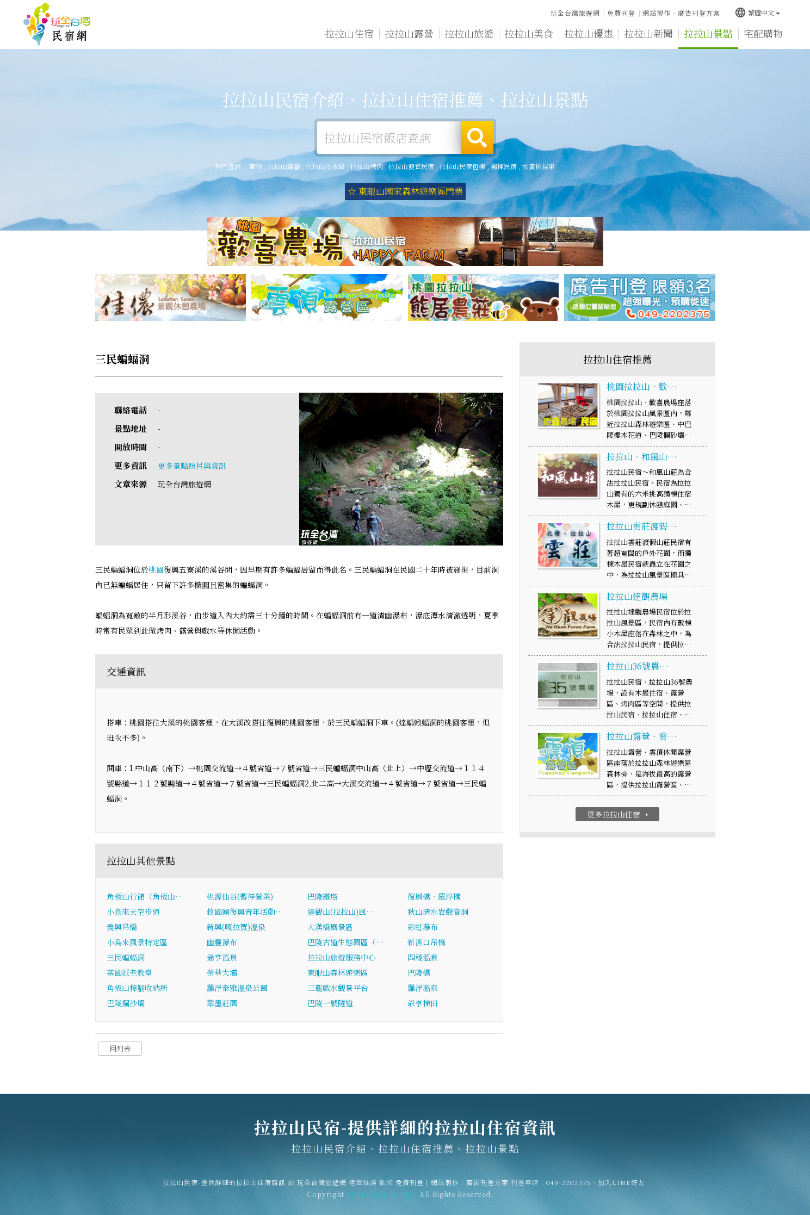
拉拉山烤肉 (366, 166)
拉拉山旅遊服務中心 (341, 957)
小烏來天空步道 (133, 911)
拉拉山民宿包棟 (462, 166)
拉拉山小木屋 (325, 166)
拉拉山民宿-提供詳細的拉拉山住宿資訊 (57, 24)
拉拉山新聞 (648, 33)
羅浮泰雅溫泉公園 (237, 987)
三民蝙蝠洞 (126, 957)
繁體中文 (757, 12)
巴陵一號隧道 (330, 1002)
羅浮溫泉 (422, 987)
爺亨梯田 (422, 1002)
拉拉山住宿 (349, 33)
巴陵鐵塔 (322, 896)
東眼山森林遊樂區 (337, 972)
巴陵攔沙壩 (126, 1002)
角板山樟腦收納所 (137, 987)
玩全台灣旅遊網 (575, 12)
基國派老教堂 (129, 972)
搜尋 (477, 137)
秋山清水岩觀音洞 (437, 911)
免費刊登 (621, 12)
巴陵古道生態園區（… (345, 942)
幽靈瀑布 (222, 942)
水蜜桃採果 (538, 166)
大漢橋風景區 (330, 926)
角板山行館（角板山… (145, 896)
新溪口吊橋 (426, 942)
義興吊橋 (122, 926)
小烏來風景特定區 (137, 942)
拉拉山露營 (409, 33)
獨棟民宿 (504, 166)
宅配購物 (763, 34)
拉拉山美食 (528, 33)
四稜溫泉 (422, 957)
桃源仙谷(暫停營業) (240, 896)
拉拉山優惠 (588, 33)
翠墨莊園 (222, 1002)
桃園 (156, 569)
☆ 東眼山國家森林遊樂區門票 (405, 191)
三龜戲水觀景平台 (337, 987)
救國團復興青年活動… (245, 911)
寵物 (255, 166)
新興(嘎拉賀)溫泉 (236, 926)
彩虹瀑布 (422, 926)
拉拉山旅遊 (468, 33)
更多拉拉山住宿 (619, 814)
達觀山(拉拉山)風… (340, 911)
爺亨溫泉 (222, 957)
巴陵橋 (418, 972)
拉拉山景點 (708, 33)
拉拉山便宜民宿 (411, 166)
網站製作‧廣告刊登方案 (681, 12)
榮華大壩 (222, 972)
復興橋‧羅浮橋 (434, 896)
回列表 (120, 1048)
